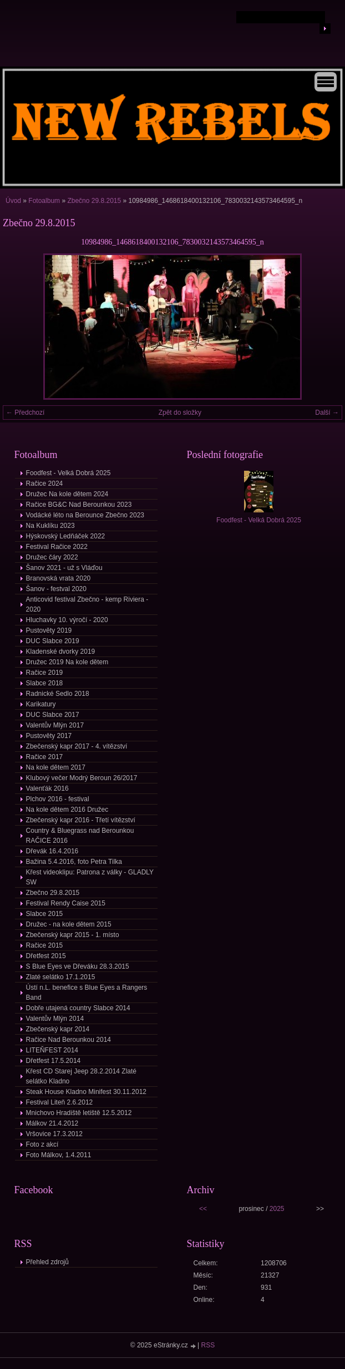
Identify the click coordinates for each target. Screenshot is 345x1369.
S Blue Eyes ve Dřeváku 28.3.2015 (77, 966)
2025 (277, 1209)
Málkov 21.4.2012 (52, 1123)
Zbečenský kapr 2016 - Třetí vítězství (80, 820)
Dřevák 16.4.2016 (52, 851)
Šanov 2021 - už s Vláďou (64, 568)
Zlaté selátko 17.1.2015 (60, 977)
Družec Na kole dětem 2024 (67, 494)
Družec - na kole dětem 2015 (68, 924)
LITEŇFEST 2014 (52, 1050)
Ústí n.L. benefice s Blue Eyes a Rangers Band (87, 992)
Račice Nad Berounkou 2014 (68, 1040)
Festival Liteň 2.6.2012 (59, 1102)
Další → (327, 412)
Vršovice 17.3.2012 (54, 1134)
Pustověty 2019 (49, 630)
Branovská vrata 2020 (58, 578)
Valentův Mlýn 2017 (55, 725)
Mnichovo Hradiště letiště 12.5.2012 (79, 1113)
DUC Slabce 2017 (52, 715)
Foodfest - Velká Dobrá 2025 (68, 473)
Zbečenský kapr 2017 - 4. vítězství (77, 746)
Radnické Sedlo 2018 (57, 694)
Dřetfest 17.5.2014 (53, 1061)
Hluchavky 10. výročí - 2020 (67, 620)
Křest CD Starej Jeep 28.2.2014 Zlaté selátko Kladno (81, 1076)
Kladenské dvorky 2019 (60, 651)
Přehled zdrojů (47, 1262)
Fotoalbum (44, 201)
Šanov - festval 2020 (56, 589)
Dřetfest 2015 (46, 956)
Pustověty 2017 (49, 736)
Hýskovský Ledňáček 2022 (65, 536)
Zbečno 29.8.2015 (94, 201)
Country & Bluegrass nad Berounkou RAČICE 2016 (80, 835)
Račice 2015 (44, 945)
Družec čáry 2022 (52, 557)
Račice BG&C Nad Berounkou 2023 (79, 504)
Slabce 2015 (44, 914)
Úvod (13, 201)
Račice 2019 (44, 672)
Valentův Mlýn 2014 (55, 1018)
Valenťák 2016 (47, 788)
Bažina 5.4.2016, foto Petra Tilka (74, 862)
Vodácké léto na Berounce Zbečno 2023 (85, 515)
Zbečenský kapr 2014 (58, 1029)
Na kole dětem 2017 (55, 767)
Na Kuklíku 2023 (50, 526)
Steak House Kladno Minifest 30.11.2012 (86, 1092)
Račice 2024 (44, 483)
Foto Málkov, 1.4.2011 (59, 1155)
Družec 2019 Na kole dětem (67, 662)
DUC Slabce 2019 (52, 641)
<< (203, 1209)
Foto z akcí (42, 1144)
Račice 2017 (44, 757)
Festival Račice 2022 (57, 547)
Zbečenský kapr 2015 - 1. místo (72, 935)
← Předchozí (25, 412)
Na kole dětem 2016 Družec (67, 809)
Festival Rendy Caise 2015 (65, 903)
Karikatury (41, 704)
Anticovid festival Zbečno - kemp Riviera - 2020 (87, 604)
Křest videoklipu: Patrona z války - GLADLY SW (90, 877)
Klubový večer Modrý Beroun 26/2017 (82, 778)
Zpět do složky (180, 412)
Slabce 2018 (44, 683)
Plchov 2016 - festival (57, 799)
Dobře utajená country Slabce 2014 (78, 1008)
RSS (208, 1345)
